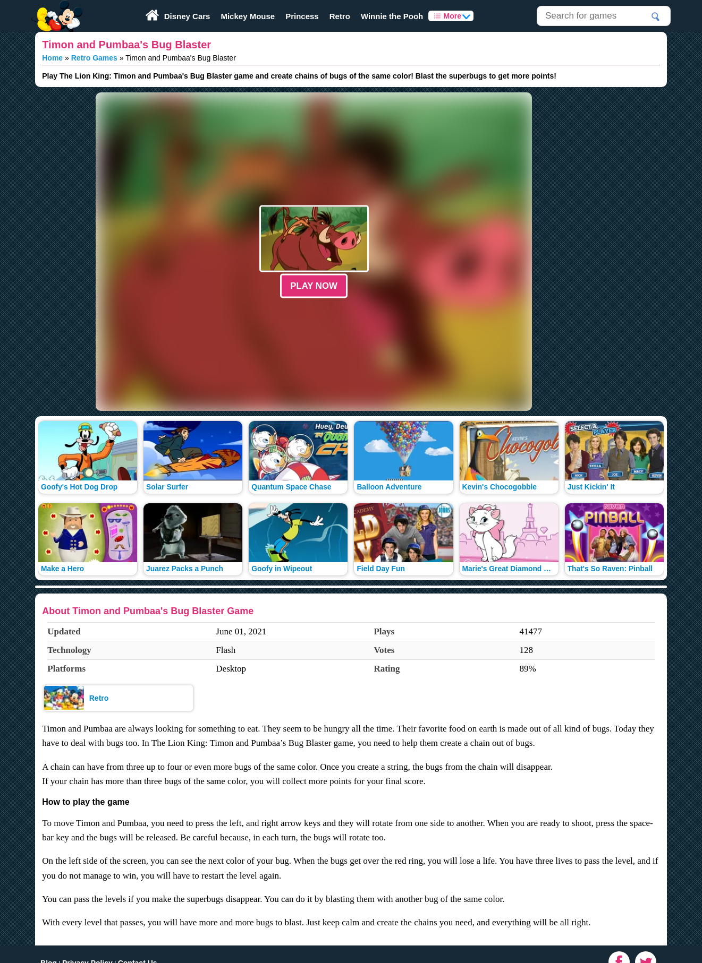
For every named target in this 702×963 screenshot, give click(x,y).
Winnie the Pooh (392, 16)
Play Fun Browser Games (55, 7)
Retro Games (94, 58)
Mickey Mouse (248, 16)
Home (52, 58)
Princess (302, 16)
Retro (339, 16)
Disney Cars (187, 16)
